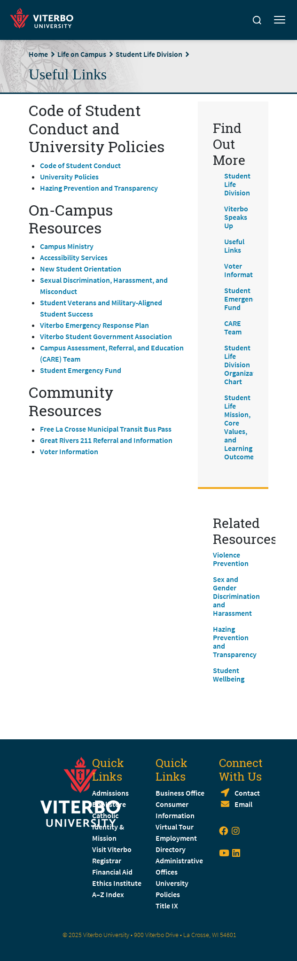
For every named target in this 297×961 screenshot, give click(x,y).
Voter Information (69, 451)
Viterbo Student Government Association (106, 336)
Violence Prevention (231, 559)
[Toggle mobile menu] (279, 20)
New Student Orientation (80, 268)
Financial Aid (112, 871)
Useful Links (234, 246)
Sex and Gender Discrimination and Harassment (236, 596)
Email (243, 804)
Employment (176, 838)
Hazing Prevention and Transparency (99, 188)
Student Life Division (149, 54)
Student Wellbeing (228, 674)
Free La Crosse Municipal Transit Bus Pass (106, 429)
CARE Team (233, 327)
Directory (171, 849)
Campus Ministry (67, 246)
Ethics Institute (116, 883)
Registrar (106, 860)
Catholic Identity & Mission (108, 827)
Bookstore (109, 804)
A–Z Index (108, 894)
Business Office (180, 793)
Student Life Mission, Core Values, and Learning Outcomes (240, 427)
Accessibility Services (74, 257)
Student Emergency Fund (80, 370)
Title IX (167, 905)
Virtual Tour (175, 826)
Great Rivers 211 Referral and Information (106, 440)
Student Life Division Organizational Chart (248, 364)
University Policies (69, 176)
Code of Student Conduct (80, 165)
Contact (247, 793)
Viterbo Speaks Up (236, 217)
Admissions (110, 793)
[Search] (257, 20)
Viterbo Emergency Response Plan (94, 325)
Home (38, 54)
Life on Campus (81, 54)
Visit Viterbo (112, 849)
